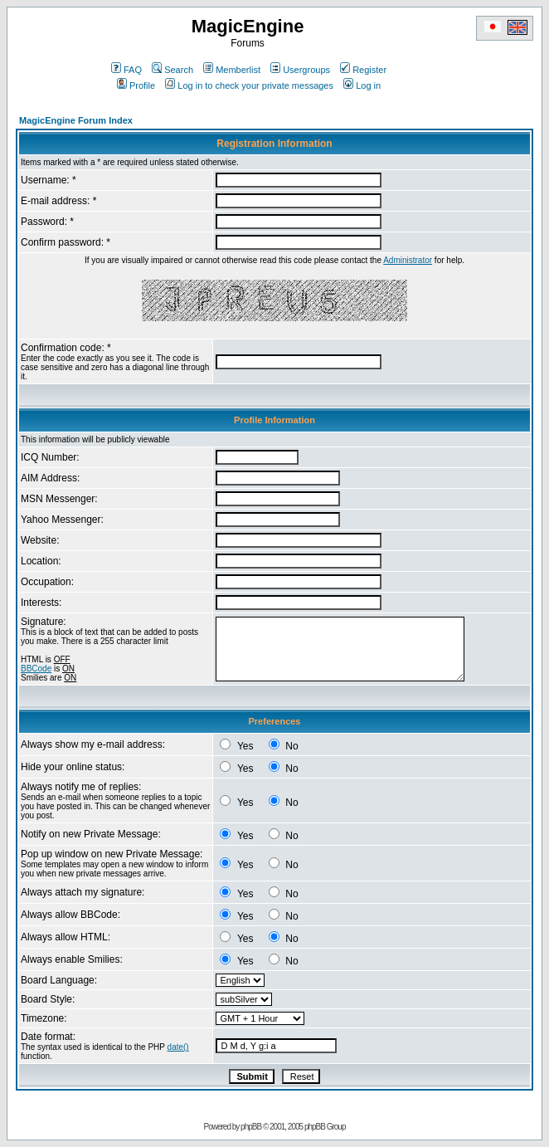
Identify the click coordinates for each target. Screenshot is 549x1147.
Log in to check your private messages (249, 85)
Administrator (407, 260)
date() (178, 1047)
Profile (136, 85)
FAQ (126, 70)
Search (172, 70)
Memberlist (231, 70)
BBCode (36, 668)
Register (363, 70)
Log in (362, 85)
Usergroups (300, 70)
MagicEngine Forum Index (76, 120)
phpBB (250, 1126)
